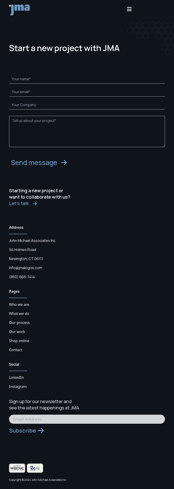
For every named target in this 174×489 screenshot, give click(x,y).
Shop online (19, 340)
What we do (19, 313)
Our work (17, 331)
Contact (15, 349)
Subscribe (26, 430)
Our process (19, 322)
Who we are (19, 304)
